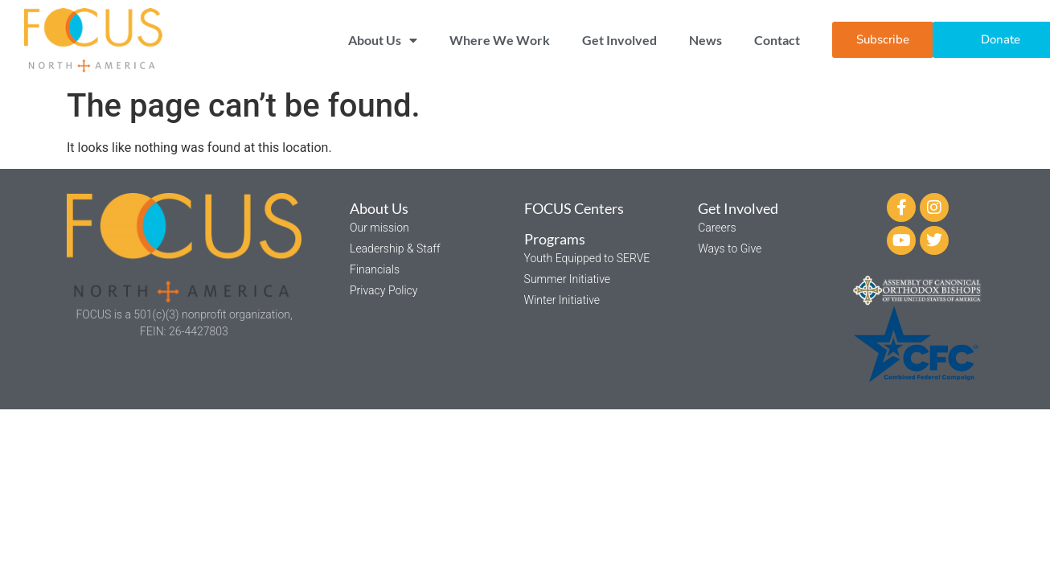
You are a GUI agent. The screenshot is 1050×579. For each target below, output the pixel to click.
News (705, 39)
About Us (382, 40)
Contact (777, 39)
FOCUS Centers (574, 208)
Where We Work (499, 39)
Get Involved (619, 39)
